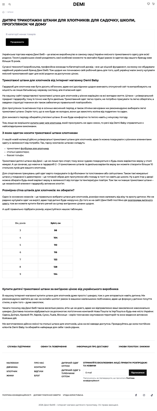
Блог (37, 375)
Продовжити (17, 42)
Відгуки (38, 371)
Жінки (10, 375)
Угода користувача (73, 395)
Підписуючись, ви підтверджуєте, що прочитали (108, 379)
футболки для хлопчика (34, 148)
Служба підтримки (19, 346)
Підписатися (137, 372)
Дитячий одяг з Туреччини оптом (70, 373)
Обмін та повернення (54, 346)
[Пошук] (9, 4)
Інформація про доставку (93, 346)
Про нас (39, 363)
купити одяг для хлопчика (45, 123)
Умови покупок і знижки (134, 346)
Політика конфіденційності (16, 395)
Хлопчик (12, 371)
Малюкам (12, 363)
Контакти (40, 367)
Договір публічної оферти (47, 395)
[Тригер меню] (3, 4)
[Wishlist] (148, 3)
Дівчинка (12, 367)
